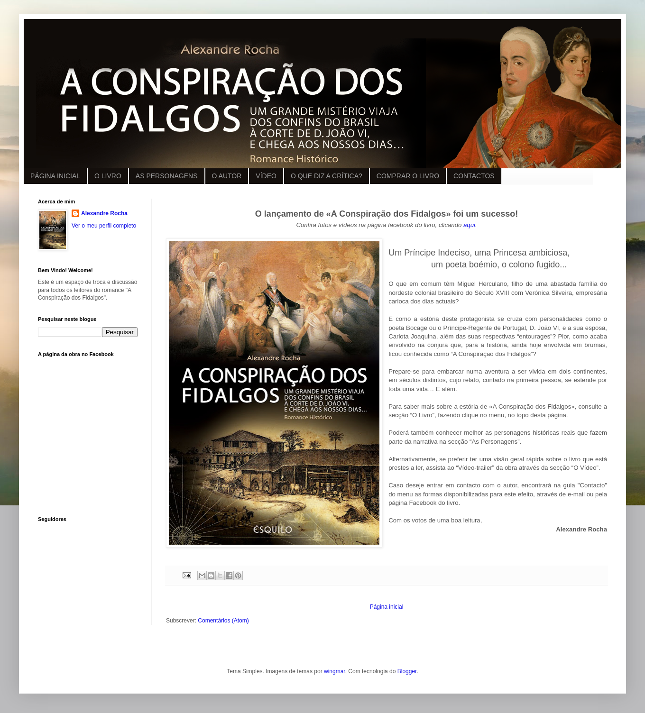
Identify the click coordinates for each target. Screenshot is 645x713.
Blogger (407, 671)
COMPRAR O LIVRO (408, 176)
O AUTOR (227, 176)
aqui (469, 225)
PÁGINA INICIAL (55, 176)
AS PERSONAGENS (167, 176)
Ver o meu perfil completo (104, 225)
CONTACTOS (474, 176)
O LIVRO (107, 176)
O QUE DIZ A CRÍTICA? (326, 176)
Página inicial (387, 606)
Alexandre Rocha (104, 213)
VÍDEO (266, 176)
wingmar (334, 671)
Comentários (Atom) (223, 620)
